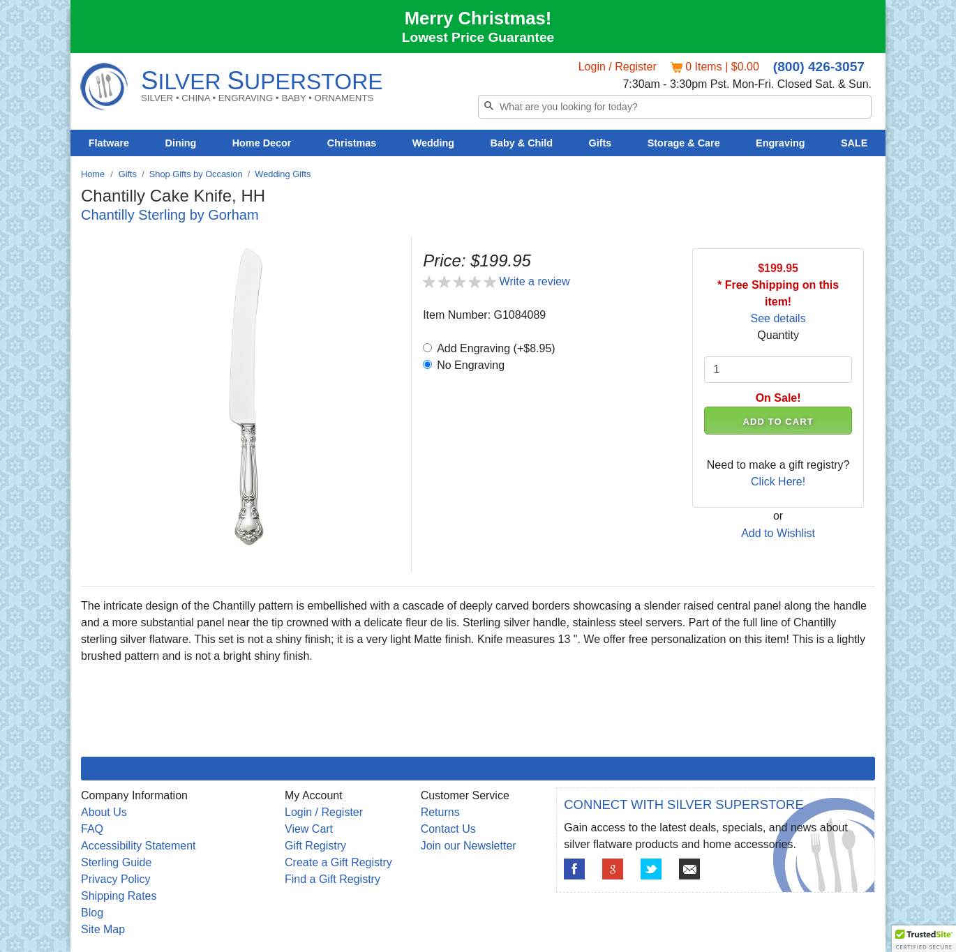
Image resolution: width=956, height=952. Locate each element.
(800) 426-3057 (819, 66)
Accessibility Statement (138, 846)
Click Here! (778, 482)
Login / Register (617, 67)
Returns (440, 812)
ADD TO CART (778, 421)
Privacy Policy (116, 879)
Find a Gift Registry (332, 879)
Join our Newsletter (468, 846)
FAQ (92, 829)
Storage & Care (684, 143)
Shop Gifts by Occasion (196, 174)
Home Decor (262, 143)
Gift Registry (315, 846)
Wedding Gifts (283, 174)
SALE (854, 143)
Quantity (778, 335)
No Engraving (471, 365)
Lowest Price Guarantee (478, 37)
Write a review (535, 281)
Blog (92, 913)
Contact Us (448, 829)
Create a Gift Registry (338, 862)
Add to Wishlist (778, 533)
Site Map (103, 929)
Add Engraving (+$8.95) (496, 348)
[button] (924, 938)
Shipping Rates (119, 896)
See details (778, 318)
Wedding (433, 143)
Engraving (780, 143)
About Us (104, 812)
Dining (181, 143)
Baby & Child (522, 143)
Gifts (600, 143)
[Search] (675, 107)
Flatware (109, 143)
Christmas (351, 143)
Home (93, 174)
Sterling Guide (116, 862)
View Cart (309, 829)
